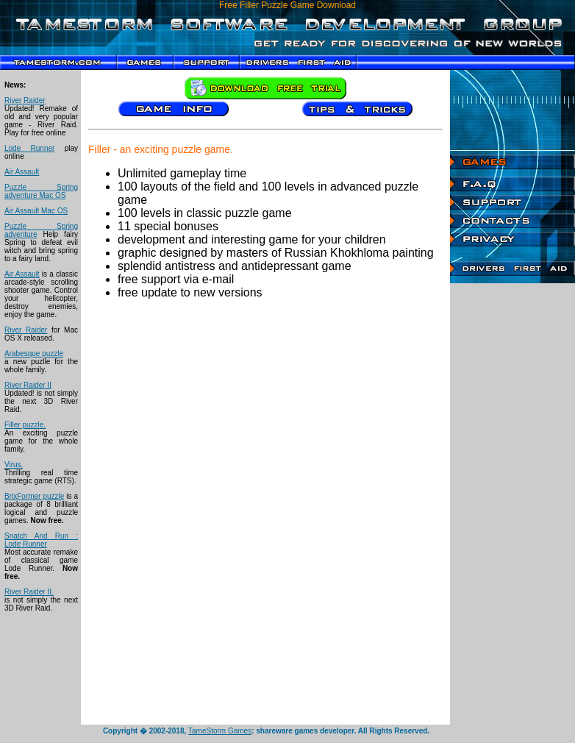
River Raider (25, 100)
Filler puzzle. (25, 425)
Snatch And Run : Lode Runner (41, 540)
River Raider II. (29, 592)
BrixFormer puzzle (34, 496)
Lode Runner (29, 148)
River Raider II (27, 385)
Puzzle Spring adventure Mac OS (41, 191)
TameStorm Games (219, 731)
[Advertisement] (512, 504)
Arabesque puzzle (33, 353)
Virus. (13, 465)
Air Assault (21, 172)
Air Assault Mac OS (36, 211)
